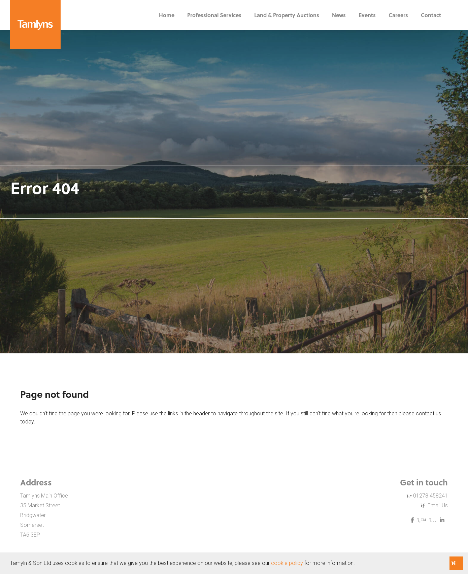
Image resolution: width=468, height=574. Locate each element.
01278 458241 (427, 495)
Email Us (434, 505)
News (339, 15)
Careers (398, 15)
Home (166, 15)
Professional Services (214, 15)
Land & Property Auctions (286, 15)
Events (367, 15)
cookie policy (287, 563)
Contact (431, 15)
